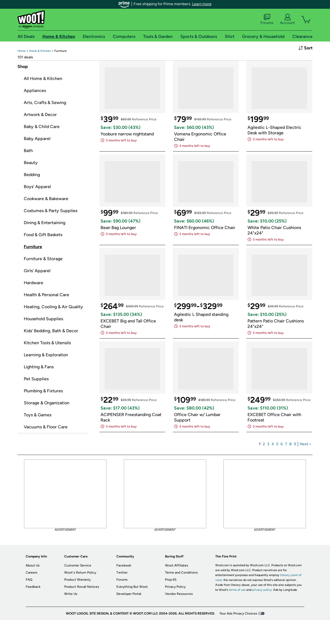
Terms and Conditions (181, 572)
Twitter (122, 572)
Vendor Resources (179, 594)
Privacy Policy (175, 587)
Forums (266, 19)
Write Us (70, 594)
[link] (21, 51)
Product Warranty (77, 580)
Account (287, 19)
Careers (31, 572)
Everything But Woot (132, 587)
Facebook (123, 565)
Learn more (201, 4)
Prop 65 (170, 580)
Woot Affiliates (176, 565)
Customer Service (77, 565)
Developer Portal (128, 594)
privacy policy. (262, 590)
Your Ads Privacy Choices (238, 613)
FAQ (29, 580)
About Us (33, 565)
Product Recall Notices (81, 587)
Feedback (33, 587)
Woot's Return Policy (80, 572)
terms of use (237, 590)
